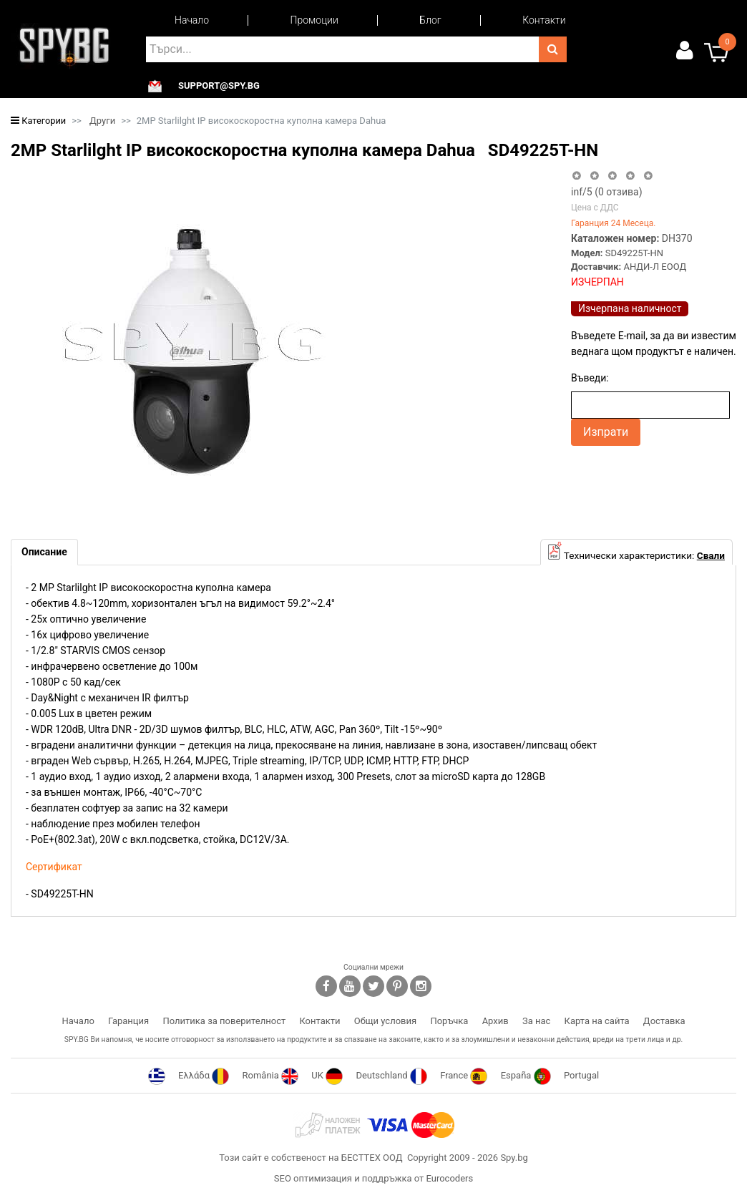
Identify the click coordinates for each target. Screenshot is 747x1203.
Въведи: (590, 378)
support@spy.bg (219, 86)
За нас (536, 1021)
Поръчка (449, 1021)
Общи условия (385, 1021)
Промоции (314, 20)
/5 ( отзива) (607, 192)
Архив (495, 1021)
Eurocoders (449, 1178)
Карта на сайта (597, 1021)
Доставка (664, 1021)
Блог (430, 20)
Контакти (543, 20)
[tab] (44, 552)
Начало (192, 20)
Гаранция (128, 1021)
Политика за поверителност (223, 1021)
